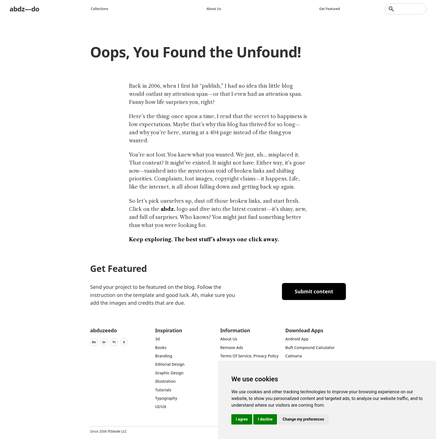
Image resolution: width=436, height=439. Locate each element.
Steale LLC (118, 431)
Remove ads (231, 347)
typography (166, 398)
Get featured (329, 8)
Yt (114, 342)
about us (228, 339)
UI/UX (160, 406)
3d (157, 339)
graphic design (169, 372)
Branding (163, 355)
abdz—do (24, 8)
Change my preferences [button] (303, 419)
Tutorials (163, 389)
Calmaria (293, 355)
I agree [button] (242, 419)
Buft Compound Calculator (310, 347)
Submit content (314, 291)
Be (94, 342)
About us (213, 8)
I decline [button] (265, 419)
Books (161, 347)
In (104, 342)
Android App (296, 339)
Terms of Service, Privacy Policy (249, 355)
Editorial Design (170, 364)
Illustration (165, 381)
